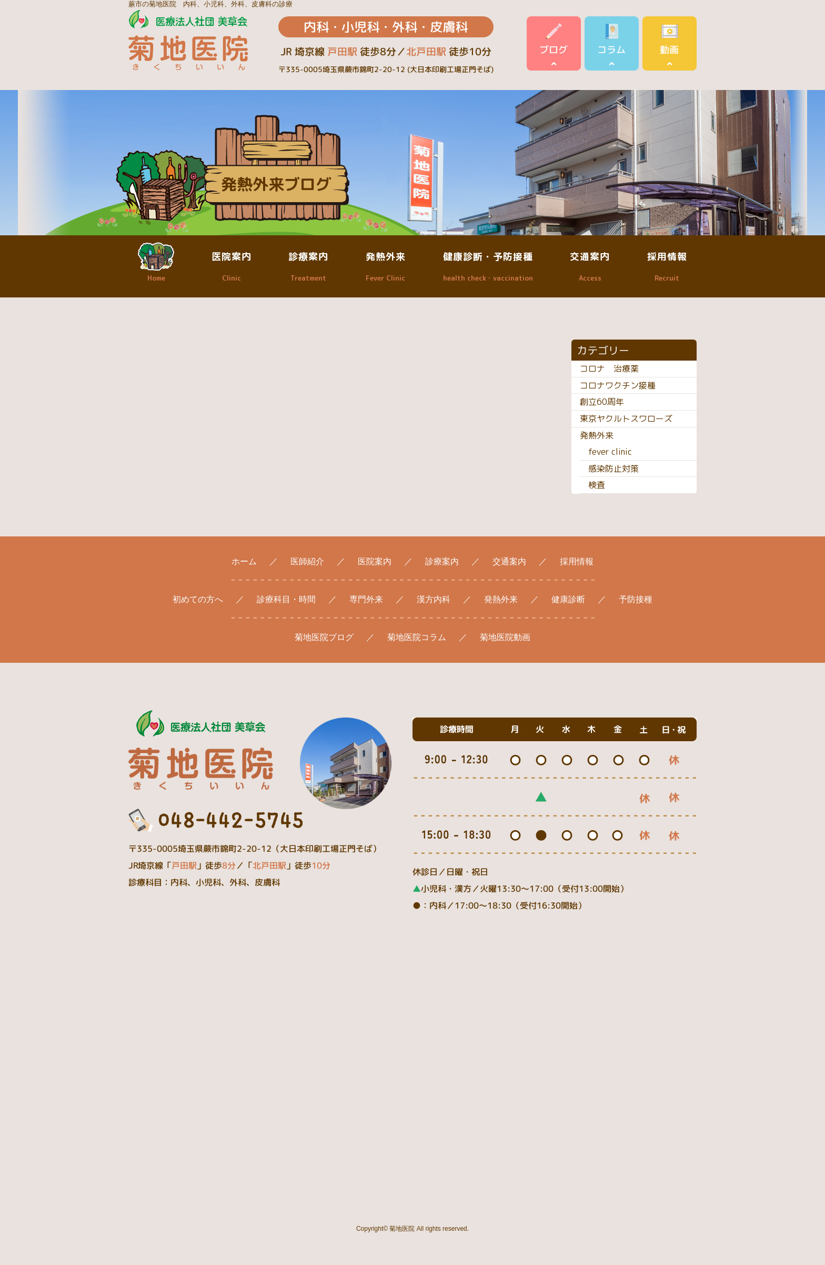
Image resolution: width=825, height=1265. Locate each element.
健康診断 (568, 599)
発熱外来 (386, 266)
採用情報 (667, 266)
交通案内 (590, 266)
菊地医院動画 (505, 637)
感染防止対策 (613, 468)
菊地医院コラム (416, 637)
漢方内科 (433, 599)
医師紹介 (307, 561)
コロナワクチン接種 (618, 385)
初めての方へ (198, 599)
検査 (596, 485)
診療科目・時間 (286, 599)
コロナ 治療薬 (609, 368)
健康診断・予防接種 (488, 266)
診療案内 (308, 266)
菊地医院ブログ (324, 637)
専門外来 (366, 599)
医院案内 (231, 266)
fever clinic (610, 451)
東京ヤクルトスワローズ (626, 418)
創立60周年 (602, 401)
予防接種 (635, 599)
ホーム (244, 561)
